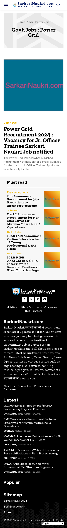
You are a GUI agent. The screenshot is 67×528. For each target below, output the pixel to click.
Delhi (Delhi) (14, 232)
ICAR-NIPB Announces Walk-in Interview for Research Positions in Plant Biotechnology (24, 263)
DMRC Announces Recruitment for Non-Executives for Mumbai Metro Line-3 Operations (24, 220)
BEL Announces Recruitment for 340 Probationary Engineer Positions (23, 201)
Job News (10, 122)
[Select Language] (52, 523)
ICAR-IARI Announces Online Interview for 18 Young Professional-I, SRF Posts (32, 438)
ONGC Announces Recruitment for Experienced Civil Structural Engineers (28, 465)
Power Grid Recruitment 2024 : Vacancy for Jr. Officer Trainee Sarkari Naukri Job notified (32, 140)
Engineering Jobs (17, 192)
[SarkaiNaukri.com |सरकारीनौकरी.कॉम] (33, 4)
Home (21, 22)
